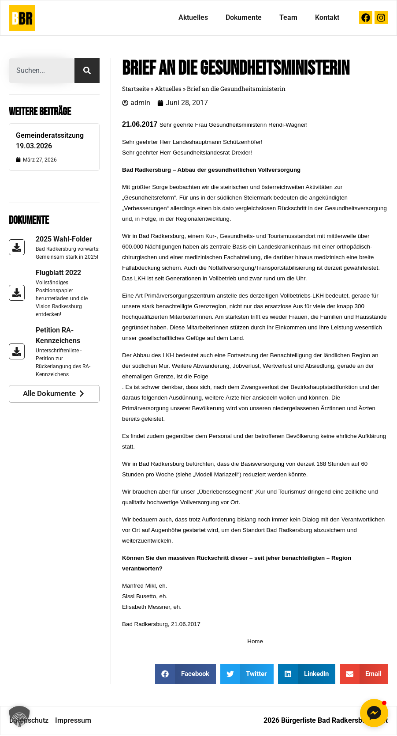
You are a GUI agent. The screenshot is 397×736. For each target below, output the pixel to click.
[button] (19, 716)
